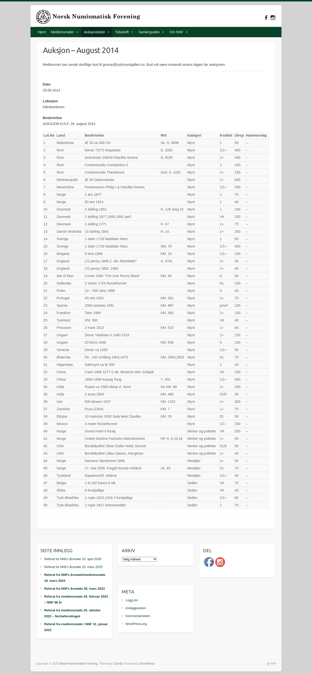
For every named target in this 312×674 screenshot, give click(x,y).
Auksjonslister (94, 32)
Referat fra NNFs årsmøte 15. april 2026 (72, 559)
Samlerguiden (149, 32)
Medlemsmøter (62, 32)
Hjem (42, 32)
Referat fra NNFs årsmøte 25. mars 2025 (73, 567)
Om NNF (176, 32)
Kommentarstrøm (137, 616)
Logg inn (131, 600)
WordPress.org (136, 624)
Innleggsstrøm (135, 608)
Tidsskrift (121, 32)
